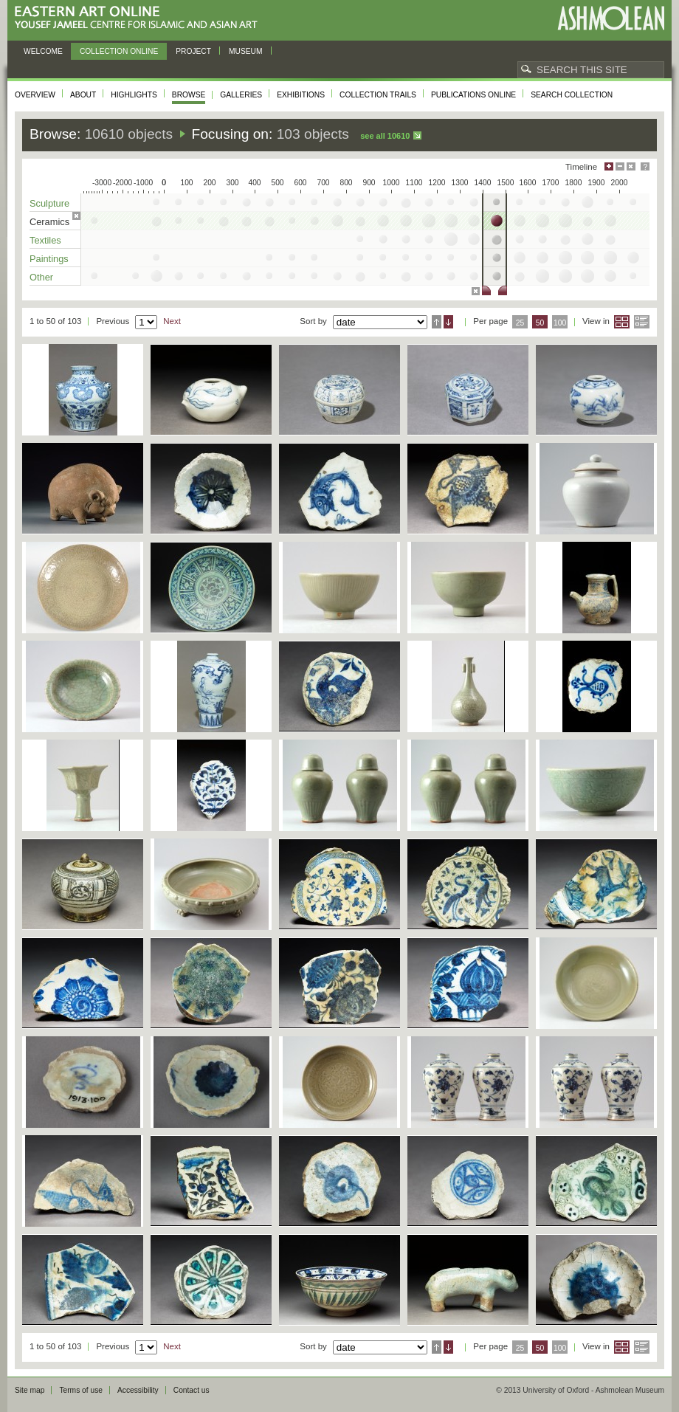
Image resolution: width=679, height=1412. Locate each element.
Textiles (45, 240)
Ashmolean (610, 18)
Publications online (473, 95)
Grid (622, 321)
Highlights (134, 95)
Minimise (620, 166)
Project (193, 51)
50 (540, 323)
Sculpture (49, 203)
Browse (189, 95)
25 (520, 323)
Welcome (43, 51)
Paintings (49, 258)
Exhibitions (301, 95)
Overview (35, 95)
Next (172, 321)
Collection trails (378, 95)
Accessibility (138, 1390)
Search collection (572, 95)
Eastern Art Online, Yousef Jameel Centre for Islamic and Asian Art (140, 18)
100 (560, 323)
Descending (448, 321)
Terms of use (81, 1390)
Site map (29, 1390)
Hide (631, 166)
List (641, 321)
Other (41, 277)
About (83, 95)
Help (645, 166)
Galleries (241, 95)
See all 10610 (385, 135)
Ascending (436, 321)
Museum (246, 51)
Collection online (119, 51)
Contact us (191, 1390)
